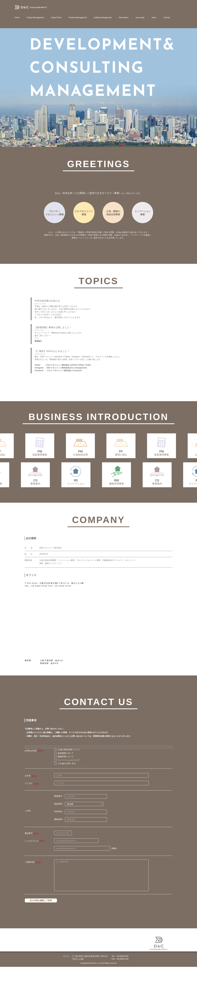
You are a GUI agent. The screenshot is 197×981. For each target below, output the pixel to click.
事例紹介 (38, 341)
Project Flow (56, 17)
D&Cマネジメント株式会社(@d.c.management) (67, 368)
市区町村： (59, 826)
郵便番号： (59, 810)
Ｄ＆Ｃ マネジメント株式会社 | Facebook (64, 370)
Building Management (103, 17)
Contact (167, 17)
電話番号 (29, 847)
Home (17, 17)
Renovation (123, 17)
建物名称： (59, 833)
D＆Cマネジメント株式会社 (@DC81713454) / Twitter (68, 365)
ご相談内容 (30, 876)
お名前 (28, 790)
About (154, 17)
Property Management (77, 17)
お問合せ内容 (31, 765)
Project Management (35, 17)
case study (139, 17)
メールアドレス (32, 855)
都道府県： (59, 818)
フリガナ (29, 797)
